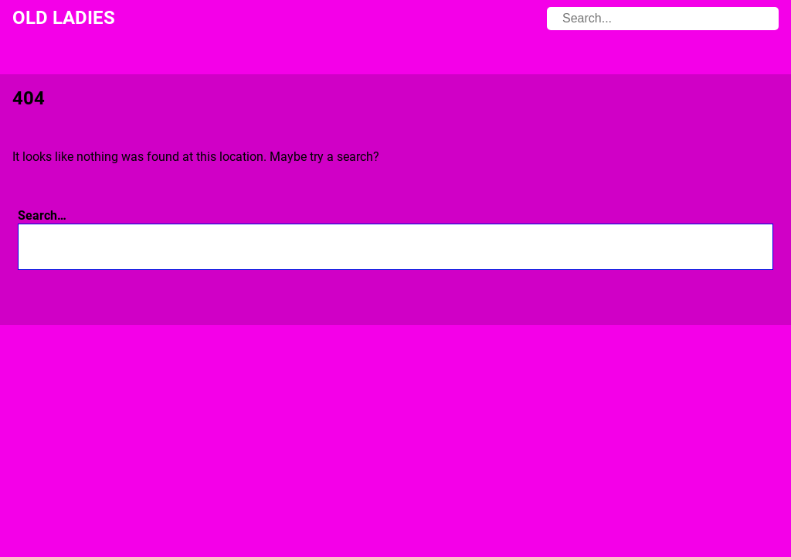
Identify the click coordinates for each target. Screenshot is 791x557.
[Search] (742, 246)
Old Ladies (63, 18)
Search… (42, 215)
